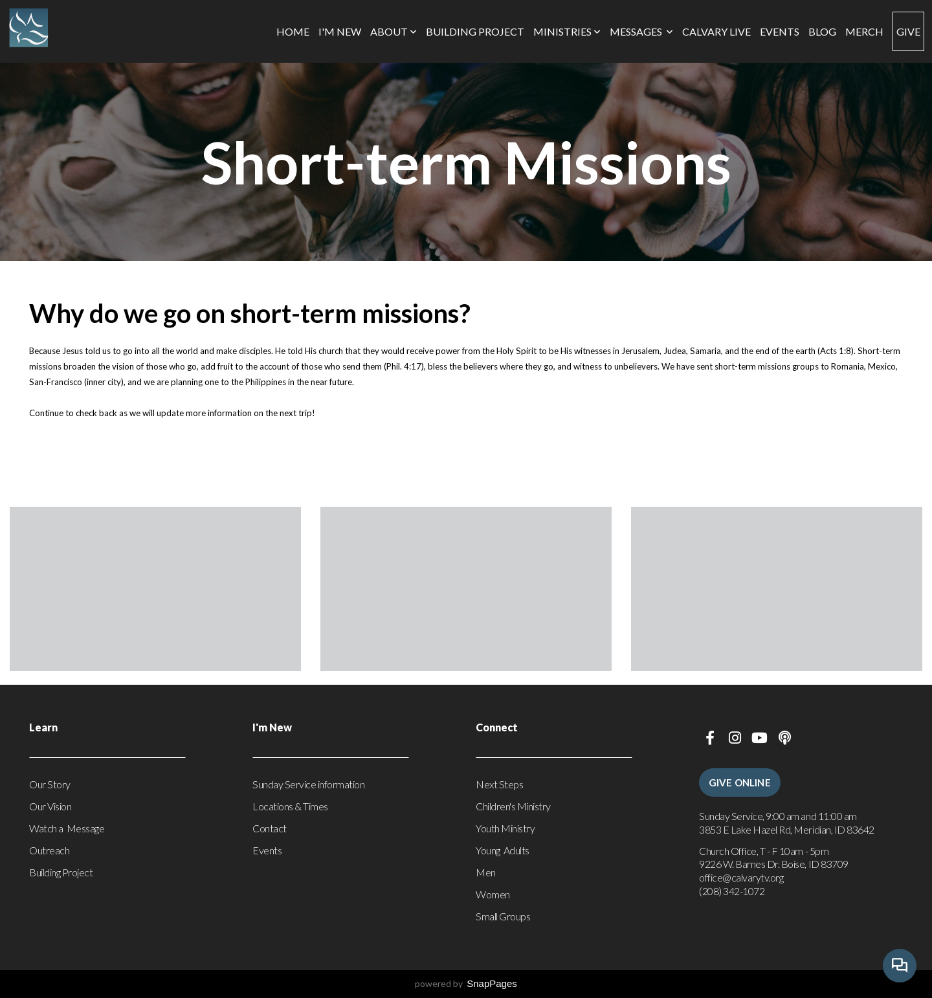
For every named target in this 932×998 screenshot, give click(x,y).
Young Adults (502, 850)
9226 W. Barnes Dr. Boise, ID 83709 (774, 864)
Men (486, 872)
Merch (864, 31)
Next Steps (499, 784)
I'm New (339, 31)
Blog (822, 31)
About (393, 31)
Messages (641, 31)
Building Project (475, 31)
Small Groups (503, 916)
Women (493, 894)
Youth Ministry (505, 828)
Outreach (49, 850)
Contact (269, 828)
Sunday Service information (308, 784)
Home (292, 31)
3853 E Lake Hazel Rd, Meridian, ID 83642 (786, 829)
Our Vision (50, 806)
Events (779, 31)
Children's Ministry (513, 806)
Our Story (50, 784)
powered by (466, 983)
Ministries (567, 31)
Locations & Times (290, 806)
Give (908, 31)
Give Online (740, 782)
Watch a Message (66, 828)
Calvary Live (716, 31)
